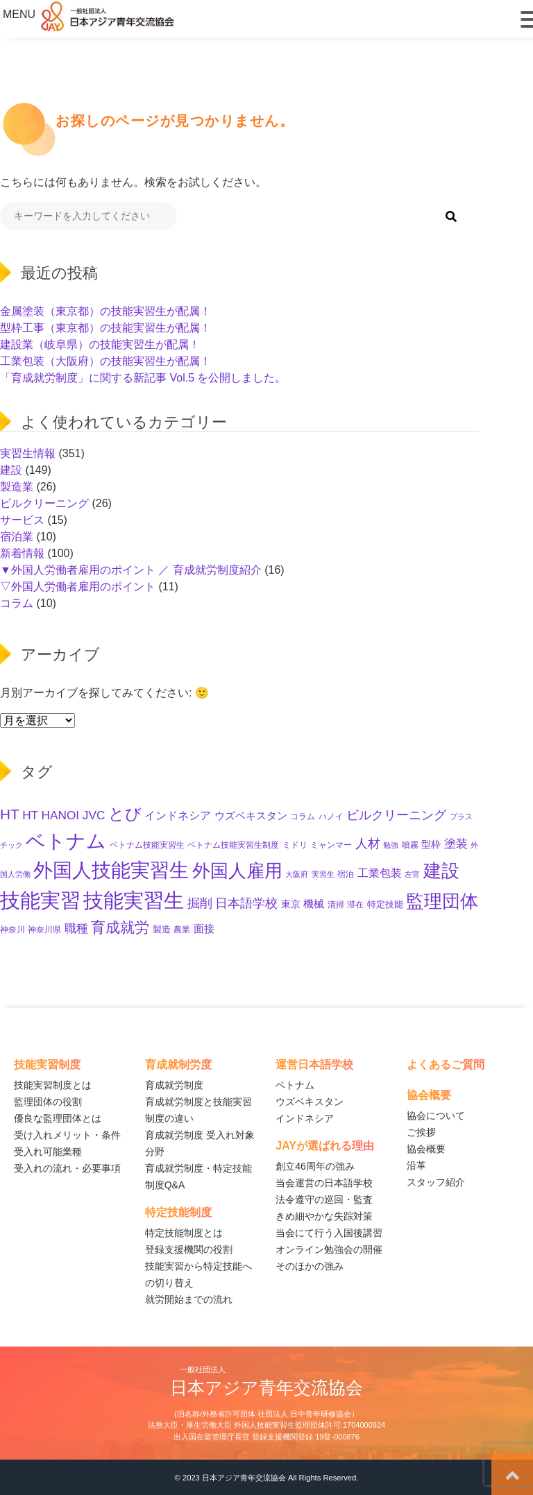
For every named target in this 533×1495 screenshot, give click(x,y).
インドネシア (305, 1118)
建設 (11, 470)
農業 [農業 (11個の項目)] (182, 929)
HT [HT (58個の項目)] (9, 814)
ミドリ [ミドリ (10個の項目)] (294, 844)
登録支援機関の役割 (188, 1249)
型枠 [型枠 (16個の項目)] (431, 844)
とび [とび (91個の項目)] (125, 814)
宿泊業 (16, 537)
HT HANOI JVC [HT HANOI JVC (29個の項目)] (63, 815)
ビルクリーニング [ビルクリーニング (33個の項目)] (396, 815)
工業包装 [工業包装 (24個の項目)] (379, 872)
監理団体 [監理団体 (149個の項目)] (442, 901)
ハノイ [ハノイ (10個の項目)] (331, 816)
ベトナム (295, 1085)
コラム (16, 603)
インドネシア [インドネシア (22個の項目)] (177, 815)
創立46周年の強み (315, 1166)
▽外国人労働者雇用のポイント (77, 586)
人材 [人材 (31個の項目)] (367, 844)
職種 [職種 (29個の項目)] (76, 928)
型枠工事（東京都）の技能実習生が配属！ (105, 328)
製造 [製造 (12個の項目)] (162, 929)
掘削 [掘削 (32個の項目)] (199, 903)
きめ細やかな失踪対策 (324, 1216)
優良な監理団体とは (57, 1118)
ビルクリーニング (44, 503)
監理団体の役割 (48, 1101)
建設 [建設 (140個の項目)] (441, 870)
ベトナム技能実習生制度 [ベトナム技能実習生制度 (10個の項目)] (233, 844)
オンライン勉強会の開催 (329, 1249)
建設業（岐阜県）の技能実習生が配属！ (100, 344)
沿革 (416, 1165)
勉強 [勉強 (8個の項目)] (390, 845)
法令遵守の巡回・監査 (324, 1199)
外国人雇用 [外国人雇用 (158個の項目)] (237, 870)
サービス (22, 520)
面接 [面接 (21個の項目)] (204, 928)
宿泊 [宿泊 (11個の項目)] (345, 874)
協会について (436, 1115)
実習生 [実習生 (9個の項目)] (323, 874)
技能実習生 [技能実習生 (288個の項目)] (133, 900)
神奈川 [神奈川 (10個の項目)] (12, 929)
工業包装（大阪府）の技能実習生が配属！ (105, 361)
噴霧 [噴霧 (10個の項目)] (410, 844)
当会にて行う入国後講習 (329, 1232)
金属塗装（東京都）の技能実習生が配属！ (105, 311)
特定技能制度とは (184, 1232)
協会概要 (426, 1148)
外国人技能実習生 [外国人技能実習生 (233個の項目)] (111, 870)
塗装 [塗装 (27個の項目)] (456, 844)
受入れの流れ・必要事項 (67, 1168)
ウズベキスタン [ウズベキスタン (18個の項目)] (250, 815)
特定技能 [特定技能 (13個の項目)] (385, 904)
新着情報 (22, 553)
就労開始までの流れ (188, 1299)
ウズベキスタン (310, 1101)
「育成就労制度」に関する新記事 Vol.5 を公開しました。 (143, 378)
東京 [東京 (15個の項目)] (291, 904)
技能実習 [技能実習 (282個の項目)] (40, 900)
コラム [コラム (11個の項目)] (302, 816)
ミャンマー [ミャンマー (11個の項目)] (331, 845)
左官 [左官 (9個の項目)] (412, 874)
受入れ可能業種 (48, 1151)
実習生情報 (28, 453)
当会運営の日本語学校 (324, 1182)
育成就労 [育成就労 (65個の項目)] (120, 927)
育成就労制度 (174, 1085)
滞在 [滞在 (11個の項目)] (355, 904)
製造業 (16, 487)
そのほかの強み (310, 1266)
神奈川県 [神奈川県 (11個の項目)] (44, 929)
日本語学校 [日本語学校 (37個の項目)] (246, 903)
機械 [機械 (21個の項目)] (313, 903)
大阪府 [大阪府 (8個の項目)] (296, 874)
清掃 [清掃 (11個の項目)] (336, 904)
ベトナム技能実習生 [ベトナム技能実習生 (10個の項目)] (147, 844)
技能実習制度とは (53, 1085)
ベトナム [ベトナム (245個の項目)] (66, 841)
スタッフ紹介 (436, 1182)
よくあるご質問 (445, 1064)
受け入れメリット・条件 (67, 1135)
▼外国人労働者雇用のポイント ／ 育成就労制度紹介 (131, 570)
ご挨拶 (421, 1132)
